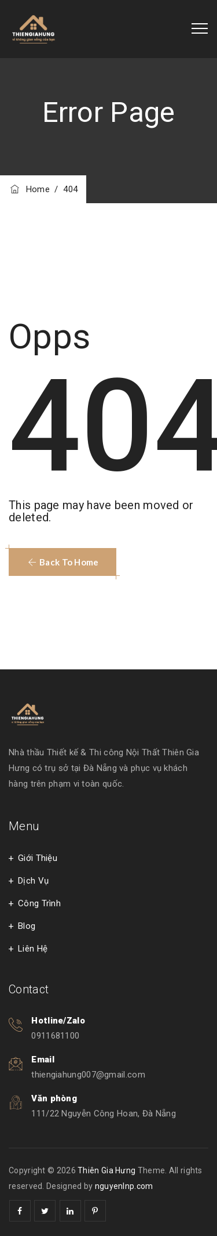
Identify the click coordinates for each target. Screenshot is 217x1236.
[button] (62, 562)
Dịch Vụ (33, 880)
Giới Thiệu (37, 858)
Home (29, 189)
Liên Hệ (32, 948)
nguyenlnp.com (124, 1186)
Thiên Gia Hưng (106, 1170)
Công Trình (39, 903)
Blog (26, 926)
